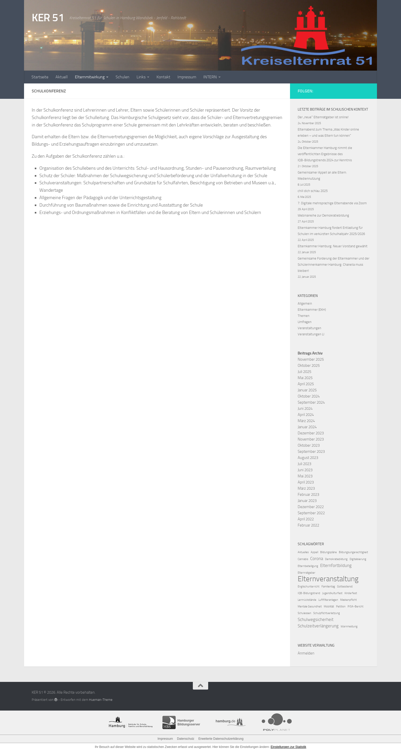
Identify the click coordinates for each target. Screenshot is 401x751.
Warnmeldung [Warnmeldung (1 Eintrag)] (349, 626)
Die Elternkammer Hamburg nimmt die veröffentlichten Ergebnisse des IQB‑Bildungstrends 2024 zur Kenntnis (325, 154)
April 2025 (306, 384)
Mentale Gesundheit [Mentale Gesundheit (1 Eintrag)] (310, 606)
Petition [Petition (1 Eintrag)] (341, 606)
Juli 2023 (304, 464)
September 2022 (311, 513)
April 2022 (306, 519)
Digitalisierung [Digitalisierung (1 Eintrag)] (358, 559)
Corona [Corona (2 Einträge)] (316, 558)
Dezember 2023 (311, 433)
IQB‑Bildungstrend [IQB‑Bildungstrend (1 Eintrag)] (309, 593)
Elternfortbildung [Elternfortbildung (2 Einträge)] (336, 565)
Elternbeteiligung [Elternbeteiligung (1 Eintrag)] (308, 566)
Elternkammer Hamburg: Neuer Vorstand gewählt (332, 246)
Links (141, 76)
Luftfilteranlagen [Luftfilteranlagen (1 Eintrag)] (328, 600)
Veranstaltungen (309, 328)
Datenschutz (185, 739)
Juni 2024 (305, 408)
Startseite (39, 76)
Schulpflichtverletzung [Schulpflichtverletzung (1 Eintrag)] (326, 613)
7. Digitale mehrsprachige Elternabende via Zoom (332, 203)
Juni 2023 (305, 470)
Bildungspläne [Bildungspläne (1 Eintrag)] (328, 552)
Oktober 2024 (309, 396)
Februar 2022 (308, 525)
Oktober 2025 (309, 365)
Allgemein (305, 303)
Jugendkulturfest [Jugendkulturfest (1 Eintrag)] (332, 593)
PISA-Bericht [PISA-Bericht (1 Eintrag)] (355, 606)
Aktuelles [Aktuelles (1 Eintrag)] (303, 552)
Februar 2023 (308, 494)
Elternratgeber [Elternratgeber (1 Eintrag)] (306, 572)
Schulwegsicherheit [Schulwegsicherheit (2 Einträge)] (315, 619)
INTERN (210, 76)
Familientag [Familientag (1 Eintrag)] (328, 586)
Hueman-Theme (101, 700)
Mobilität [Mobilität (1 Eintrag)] (329, 606)
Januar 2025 (307, 390)
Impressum (186, 76)
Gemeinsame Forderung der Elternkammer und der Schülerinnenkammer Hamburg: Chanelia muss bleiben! (333, 264)
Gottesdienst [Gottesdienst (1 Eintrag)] (345, 586)
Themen (303, 316)
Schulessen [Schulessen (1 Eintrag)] (304, 613)
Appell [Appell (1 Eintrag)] (314, 552)
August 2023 (308, 457)
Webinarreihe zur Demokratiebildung (323, 215)
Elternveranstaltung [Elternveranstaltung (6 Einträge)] (328, 579)
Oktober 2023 (309, 445)
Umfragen (304, 322)
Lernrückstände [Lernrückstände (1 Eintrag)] (307, 600)
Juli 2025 (304, 371)
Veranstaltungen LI (311, 334)
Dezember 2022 (311, 507)
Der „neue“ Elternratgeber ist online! (323, 117)
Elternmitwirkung (90, 76)
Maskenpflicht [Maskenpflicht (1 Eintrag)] (348, 600)
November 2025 (311, 359)
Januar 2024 (307, 427)
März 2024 (306, 421)
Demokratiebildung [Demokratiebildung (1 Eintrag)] (336, 559)
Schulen (122, 76)
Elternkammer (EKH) (312, 310)
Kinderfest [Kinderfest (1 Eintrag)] (350, 593)
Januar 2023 (307, 500)
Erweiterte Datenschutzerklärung (220, 739)
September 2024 (311, 402)
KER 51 (48, 17)
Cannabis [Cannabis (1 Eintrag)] (303, 559)
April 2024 (306, 414)
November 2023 (311, 439)
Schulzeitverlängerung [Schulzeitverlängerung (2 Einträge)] (318, 625)
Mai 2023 (305, 476)
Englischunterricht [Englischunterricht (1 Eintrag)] (308, 586)
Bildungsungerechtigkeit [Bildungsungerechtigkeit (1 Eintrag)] (353, 552)
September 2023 (311, 451)
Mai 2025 (305, 378)
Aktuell (61, 76)
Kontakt (163, 76)
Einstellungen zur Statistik (288, 747)
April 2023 (306, 482)
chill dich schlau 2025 (313, 191)
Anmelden (306, 653)
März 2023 (306, 488)
